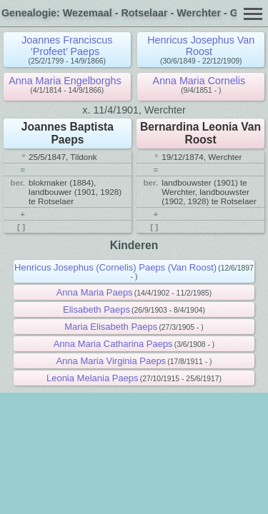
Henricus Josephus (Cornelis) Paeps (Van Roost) (115, 267)
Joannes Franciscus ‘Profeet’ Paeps (66, 45)
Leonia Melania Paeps (92, 378)
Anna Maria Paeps (94, 292)
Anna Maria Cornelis (199, 80)
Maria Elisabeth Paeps (110, 326)
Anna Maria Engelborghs (65, 80)
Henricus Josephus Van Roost (200, 45)
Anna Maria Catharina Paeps (113, 343)
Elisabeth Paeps (96, 309)
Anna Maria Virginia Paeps (111, 361)
